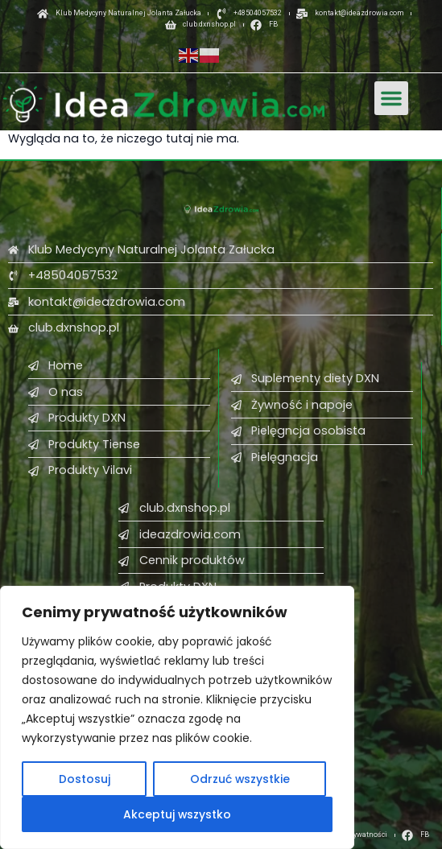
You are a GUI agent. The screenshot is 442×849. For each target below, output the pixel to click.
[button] (391, 98)
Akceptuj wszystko (177, 814)
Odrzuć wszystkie (239, 779)
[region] (177, 718)
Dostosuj (83, 779)
